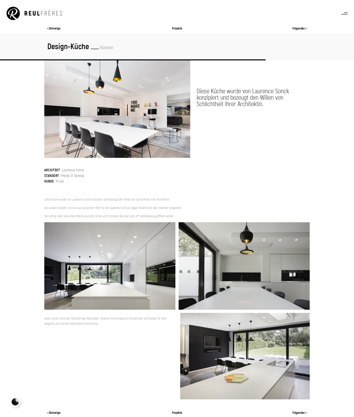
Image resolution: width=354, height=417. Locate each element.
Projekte (177, 28)
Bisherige (53, 28)
